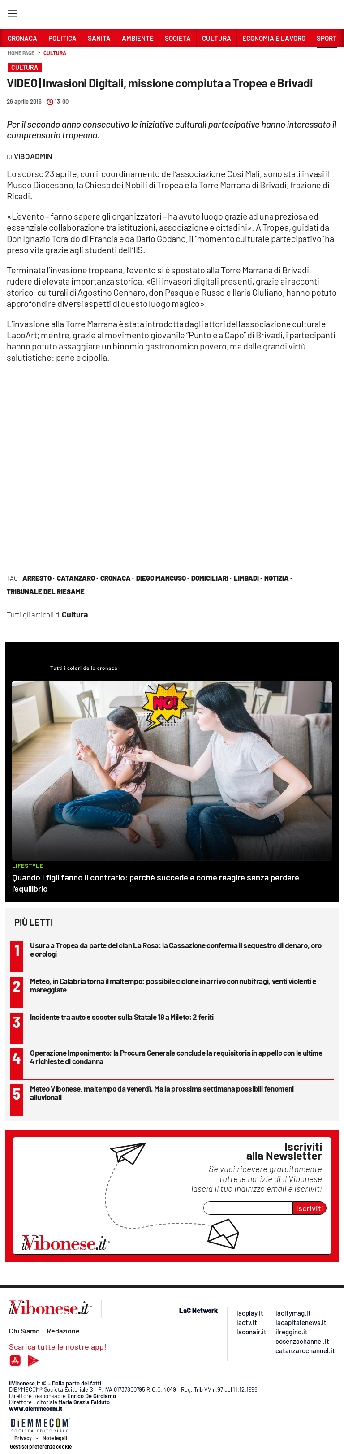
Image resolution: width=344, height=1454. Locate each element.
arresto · (38, 578)
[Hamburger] (12, 15)
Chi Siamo (24, 1330)
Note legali (55, 1438)
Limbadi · (248, 578)
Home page (21, 53)
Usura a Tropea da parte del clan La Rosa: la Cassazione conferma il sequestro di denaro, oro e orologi (176, 949)
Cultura (54, 53)
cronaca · (117, 578)
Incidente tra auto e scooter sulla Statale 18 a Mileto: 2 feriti (122, 1016)
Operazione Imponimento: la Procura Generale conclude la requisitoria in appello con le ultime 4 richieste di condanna (176, 1057)
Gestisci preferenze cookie (41, 1446)
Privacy (23, 1438)
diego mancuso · (162, 578)
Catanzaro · (77, 578)
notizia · (278, 578)
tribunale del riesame (46, 591)
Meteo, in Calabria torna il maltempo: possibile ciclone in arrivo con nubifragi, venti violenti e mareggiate (173, 985)
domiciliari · (211, 578)
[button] (327, 58)
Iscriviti (309, 1208)
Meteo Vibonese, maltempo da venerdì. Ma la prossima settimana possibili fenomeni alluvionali (162, 1092)
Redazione (63, 1330)
